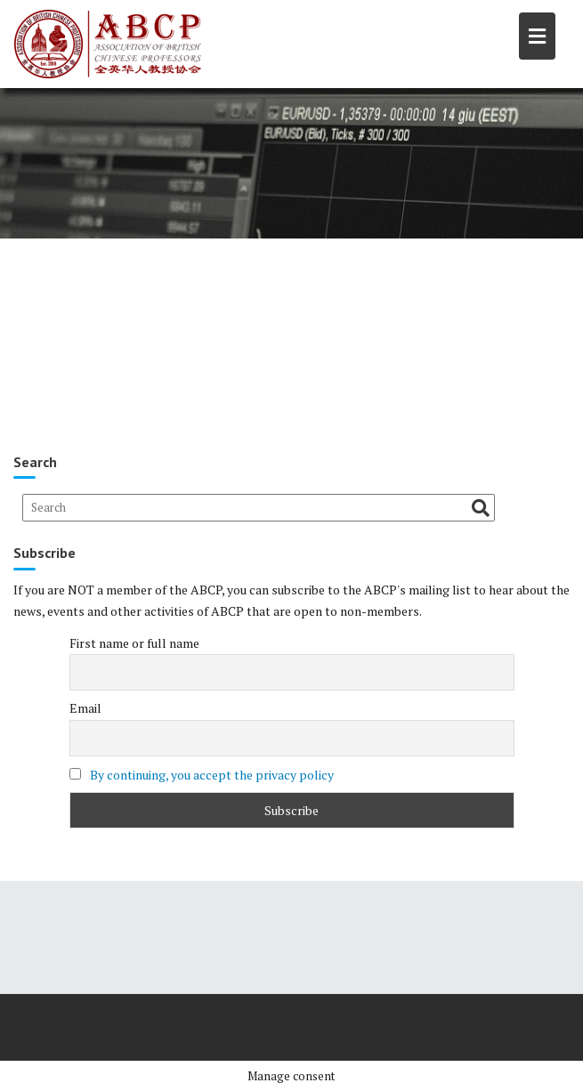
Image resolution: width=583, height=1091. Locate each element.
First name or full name (134, 642)
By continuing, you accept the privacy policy (212, 774)
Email (85, 707)
